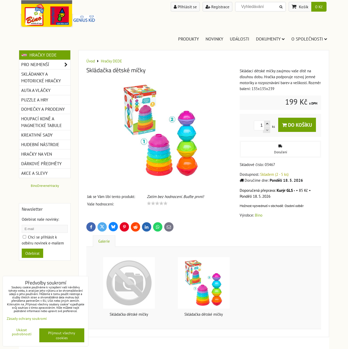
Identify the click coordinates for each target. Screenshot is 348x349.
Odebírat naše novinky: (40, 219)
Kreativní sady (36, 135)
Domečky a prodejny (43, 109)
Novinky (214, 39)
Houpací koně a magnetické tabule (41, 122)
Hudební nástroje (40, 144)
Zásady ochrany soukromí (27, 318)
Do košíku (297, 125)
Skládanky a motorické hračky (41, 77)
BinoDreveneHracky (45, 186)
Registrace (217, 6)
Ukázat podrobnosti (22, 332)
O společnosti (309, 39)
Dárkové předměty (41, 163)
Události (239, 39)
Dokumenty (270, 39)
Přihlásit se (185, 6)
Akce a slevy (34, 173)
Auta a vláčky (35, 90)
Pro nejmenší (45, 64)
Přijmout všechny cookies (61, 335)
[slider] (157, 203)
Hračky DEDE (39, 55)
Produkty (188, 39)
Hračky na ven (36, 154)
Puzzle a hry (34, 100)
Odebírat (32, 253)
